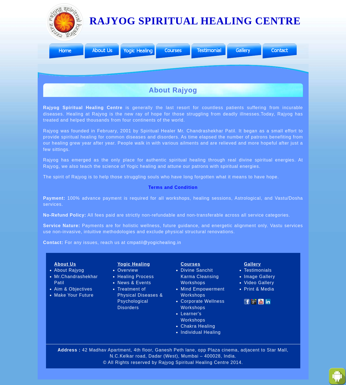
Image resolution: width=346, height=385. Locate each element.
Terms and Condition (173, 187)
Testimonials (258, 270)
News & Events (134, 282)
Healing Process (135, 276)
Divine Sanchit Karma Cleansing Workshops (200, 276)
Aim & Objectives (73, 289)
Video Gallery (259, 282)
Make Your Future (74, 295)
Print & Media (259, 289)
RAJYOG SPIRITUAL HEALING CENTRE (173, 21)
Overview (127, 270)
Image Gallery (259, 276)
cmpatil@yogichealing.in (154, 242)
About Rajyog (69, 270)
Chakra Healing (198, 326)
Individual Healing (201, 332)
